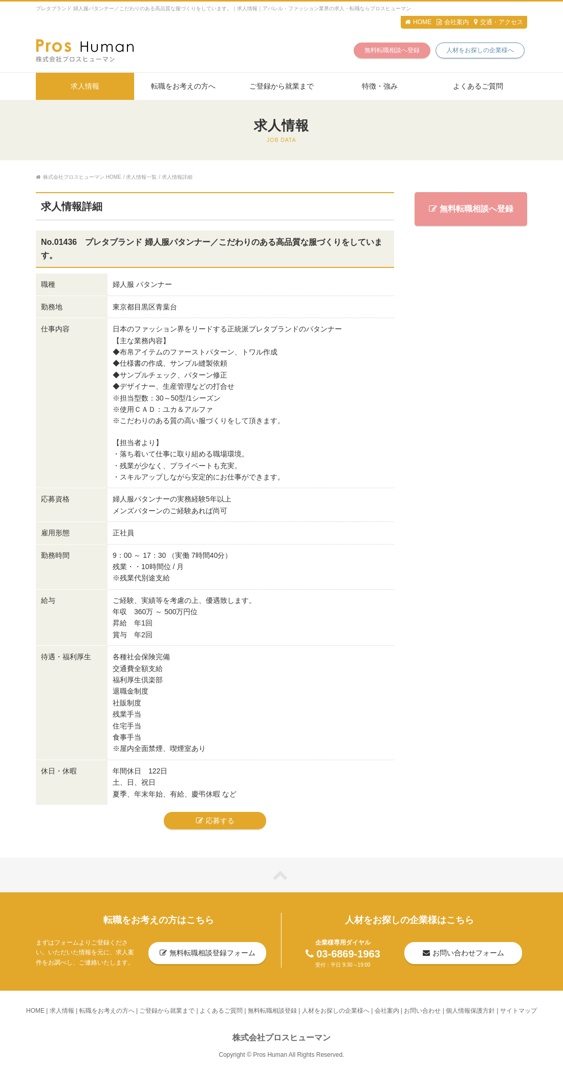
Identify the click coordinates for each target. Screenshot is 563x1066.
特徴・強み (380, 86)
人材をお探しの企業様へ (480, 50)
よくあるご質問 (478, 86)
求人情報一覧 (141, 177)
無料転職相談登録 (272, 1010)
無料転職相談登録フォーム (207, 953)
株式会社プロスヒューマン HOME (78, 177)
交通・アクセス (498, 22)
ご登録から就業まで (281, 86)
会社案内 (453, 22)
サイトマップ (518, 1010)
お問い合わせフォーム (463, 953)
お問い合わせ (422, 1010)
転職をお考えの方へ (183, 86)
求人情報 (85, 86)
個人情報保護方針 (470, 1010)
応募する (215, 821)
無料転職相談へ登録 (392, 50)
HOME (418, 22)
